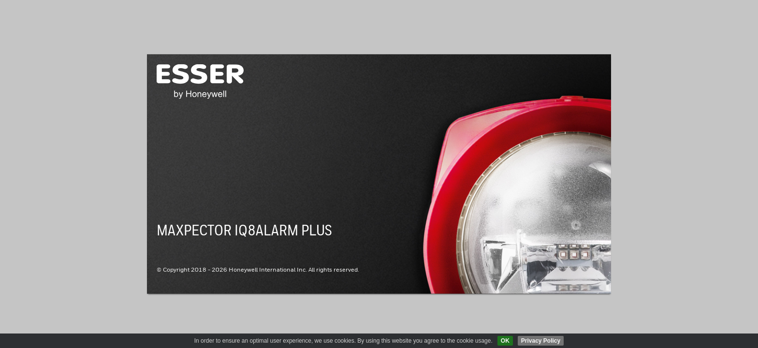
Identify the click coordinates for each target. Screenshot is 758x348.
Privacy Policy (540, 340)
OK (505, 340)
